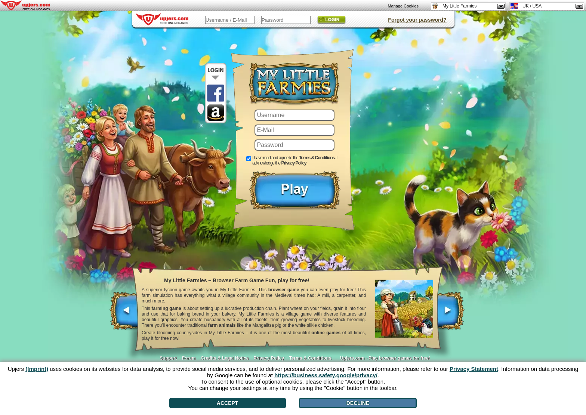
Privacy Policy (293, 163)
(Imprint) (36, 369)
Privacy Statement (474, 369)
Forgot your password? (417, 20)
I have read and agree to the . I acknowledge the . (294, 160)
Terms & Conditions (316, 157)
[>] (450, 314)
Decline (357, 403)
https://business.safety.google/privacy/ (325, 375)
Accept (227, 403)
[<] (124, 314)
